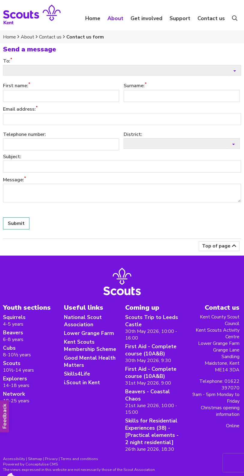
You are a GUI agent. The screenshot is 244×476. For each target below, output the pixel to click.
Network (14, 394)
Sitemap (35, 459)
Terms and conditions (79, 459)
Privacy (51, 459)
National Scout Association (83, 321)
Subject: (12, 156)
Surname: (134, 86)
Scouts (11, 363)
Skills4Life (77, 373)
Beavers (13, 332)
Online (232, 425)
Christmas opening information (220, 411)
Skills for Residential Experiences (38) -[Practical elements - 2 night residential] (152, 431)
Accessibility (14, 459)
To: (6, 61)
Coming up (142, 307)
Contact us (211, 18)
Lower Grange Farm (89, 333)
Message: (13, 180)
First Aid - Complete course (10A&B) (150, 350)
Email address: (19, 109)
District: (133, 134)
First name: (15, 86)
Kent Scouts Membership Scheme (90, 345)
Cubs (9, 348)
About (27, 37)
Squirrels (14, 317)
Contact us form (85, 37)
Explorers (15, 378)
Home (92, 18)
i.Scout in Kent (82, 382)
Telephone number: (24, 134)
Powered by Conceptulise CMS (30, 464)
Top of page (216, 246)
